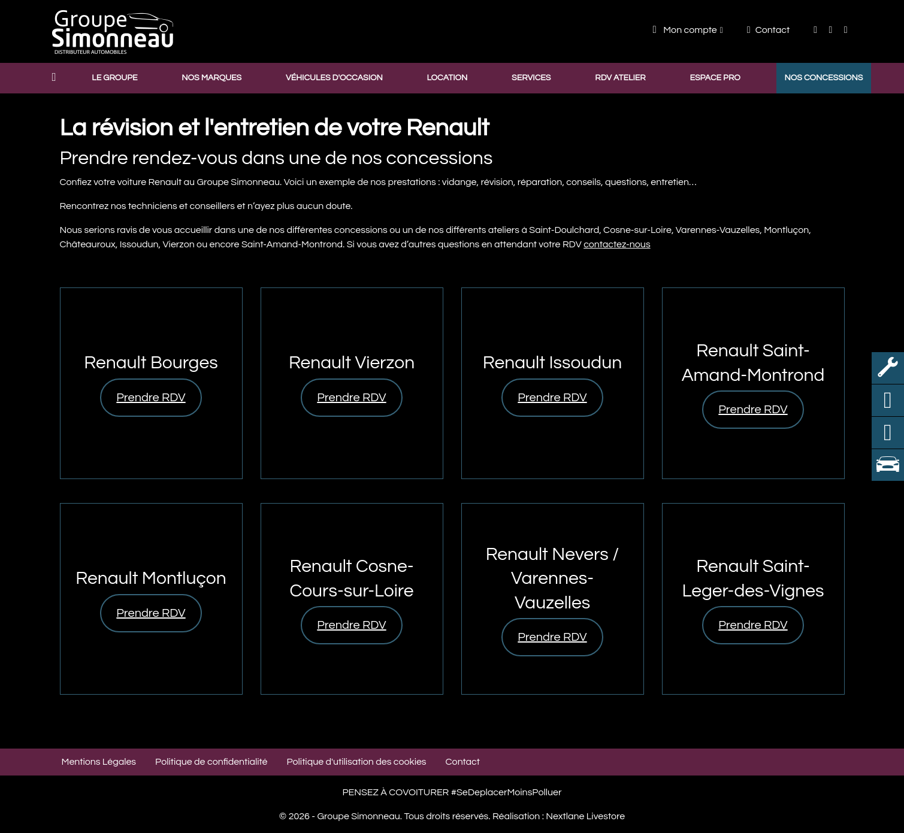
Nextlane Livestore (584, 816)
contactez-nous (617, 244)
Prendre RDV (150, 398)
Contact (768, 30)
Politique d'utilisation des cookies (357, 762)
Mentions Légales (99, 762)
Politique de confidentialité (211, 762)
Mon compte (685, 30)
